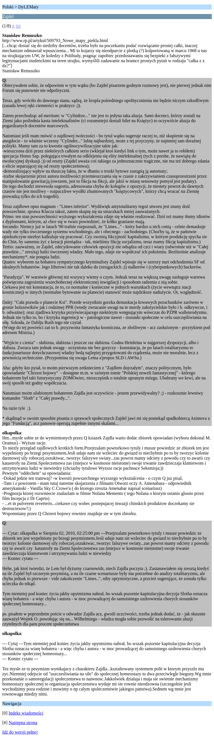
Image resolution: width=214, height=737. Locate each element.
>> (18, 26)
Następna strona (23, 722)
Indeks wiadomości (26, 713)
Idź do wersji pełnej (20, 732)
